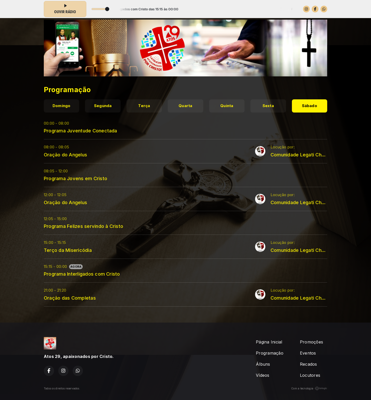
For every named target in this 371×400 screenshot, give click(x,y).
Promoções (311, 342)
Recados (308, 364)
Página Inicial (269, 342)
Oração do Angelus (65, 154)
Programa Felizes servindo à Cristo (83, 226)
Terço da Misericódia (68, 250)
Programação (269, 353)
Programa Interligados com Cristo (82, 274)
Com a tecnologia (309, 388)
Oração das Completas (70, 298)
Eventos (308, 353)
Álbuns (263, 364)
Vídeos (262, 375)
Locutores (310, 375)
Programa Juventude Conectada (80, 130)
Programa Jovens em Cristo (75, 178)
